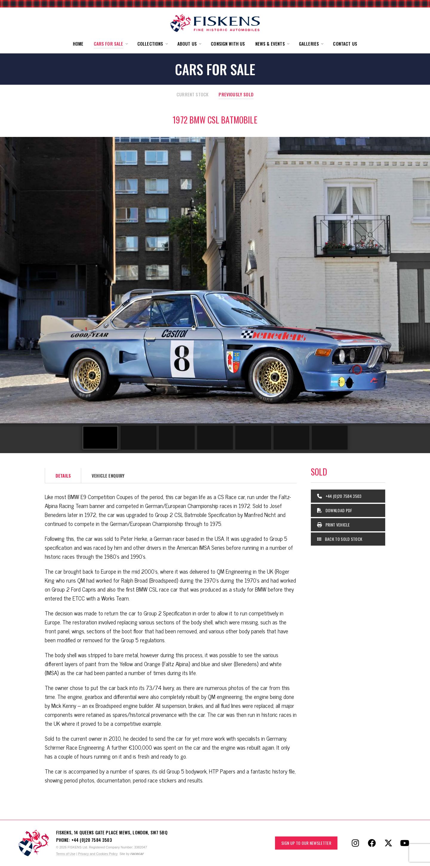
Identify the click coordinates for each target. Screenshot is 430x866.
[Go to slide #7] (330, 438)
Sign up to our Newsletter (306, 843)
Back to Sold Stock (339, 539)
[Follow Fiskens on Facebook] (371, 843)
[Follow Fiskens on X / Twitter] (388, 843)
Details (63, 475)
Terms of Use (66, 854)
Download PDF (334, 510)
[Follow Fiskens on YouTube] (404, 843)
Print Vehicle (333, 524)
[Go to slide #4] (215, 438)
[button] (110, 43)
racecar (137, 854)
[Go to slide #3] (177, 438)
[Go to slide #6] (291, 438)
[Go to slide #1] (100, 438)
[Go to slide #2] (138, 438)
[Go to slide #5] (253, 438)
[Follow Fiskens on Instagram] (355, 843)
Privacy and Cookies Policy (98, 854)
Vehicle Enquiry (108, 475)
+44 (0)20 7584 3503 (339, 496)
